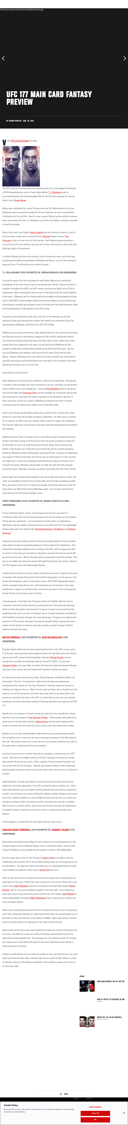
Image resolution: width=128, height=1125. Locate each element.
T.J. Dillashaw (54, 192)
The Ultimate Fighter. (38, 717)
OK (95, 1120)
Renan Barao (20, 200)
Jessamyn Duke (9, 665)
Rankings (17, 10)
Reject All (95, 1113)
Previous (4, 58)
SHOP (113, 10)
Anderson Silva (30, 393)
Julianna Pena (41, 721)
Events (6, 10)
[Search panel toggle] (120, 9)
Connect (80, 10)
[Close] (124, 1113)
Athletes (29, 10)
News (38, 10)
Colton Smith (48, 858)
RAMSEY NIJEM (60, 830)
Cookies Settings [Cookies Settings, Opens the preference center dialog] (95, 1107)
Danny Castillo (36, 232)
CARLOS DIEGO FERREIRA (16, 830)
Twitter (89, 1099)
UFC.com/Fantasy (20, 140)
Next (124, 58)
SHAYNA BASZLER (52, 637)
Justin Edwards (21, 886)
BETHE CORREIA (11, 637)
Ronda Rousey (57, 657)
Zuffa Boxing (101, 10)
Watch (90, 10)
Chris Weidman (53, 389)
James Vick (44, 870)
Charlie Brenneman (43, 529)
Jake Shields (68, 894)
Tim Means (59, 529)
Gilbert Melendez (38, 898)
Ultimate (46, 236)
